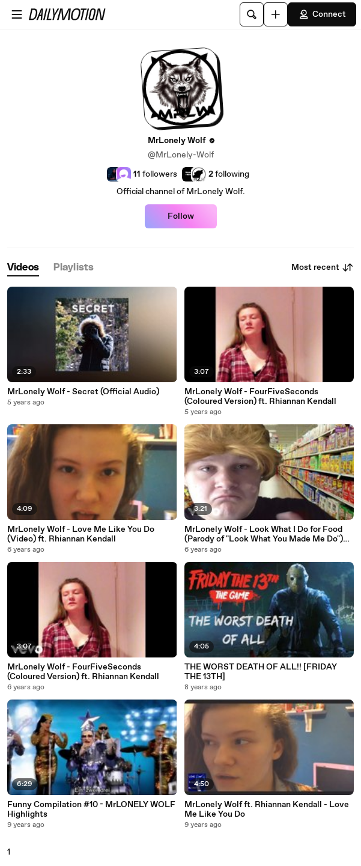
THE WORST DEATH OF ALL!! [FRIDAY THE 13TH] (260, 672)
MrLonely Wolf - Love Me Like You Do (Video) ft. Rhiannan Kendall (80, 534)
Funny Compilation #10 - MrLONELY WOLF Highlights (91, 809)
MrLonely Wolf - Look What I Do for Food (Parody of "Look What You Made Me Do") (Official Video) (263, 534)
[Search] (252, 14)
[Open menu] (16, 14)
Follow (181, 216)
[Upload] (276, 14)
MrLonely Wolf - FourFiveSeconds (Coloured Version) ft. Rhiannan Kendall (260, 396)
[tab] (23, 267)
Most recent (322, 267)
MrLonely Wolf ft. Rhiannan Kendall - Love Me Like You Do (266, 809)
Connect (322, 14)
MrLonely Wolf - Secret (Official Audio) (83, 392)
